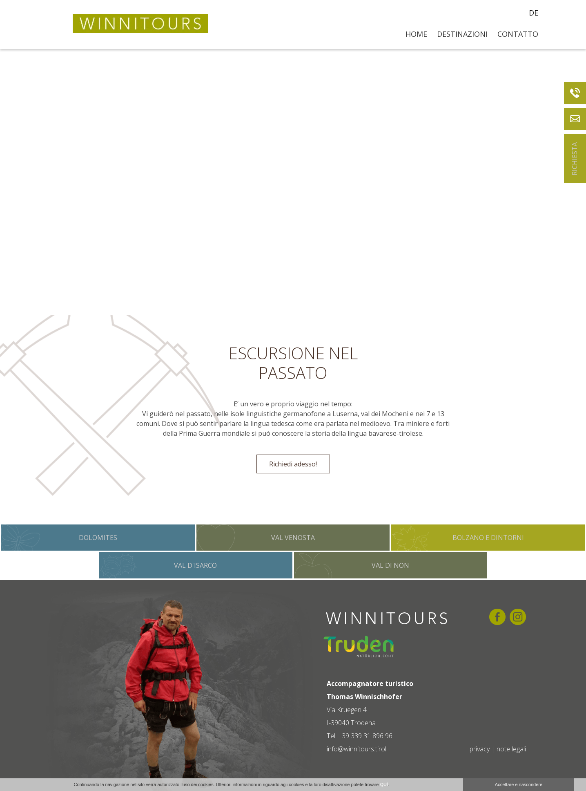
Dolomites (98, 537)
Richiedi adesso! (293, 463)
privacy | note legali (498, 748)
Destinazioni (462, 34)
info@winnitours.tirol (356, 748)
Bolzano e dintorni (488, 537)
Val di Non (390, 565)
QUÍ (384, 784)
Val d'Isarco (195, 565)
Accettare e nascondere (518, 784)
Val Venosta (293, 537)
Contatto (517, 34)
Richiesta (574, 158)
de (533, 13)
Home (416, 34)
